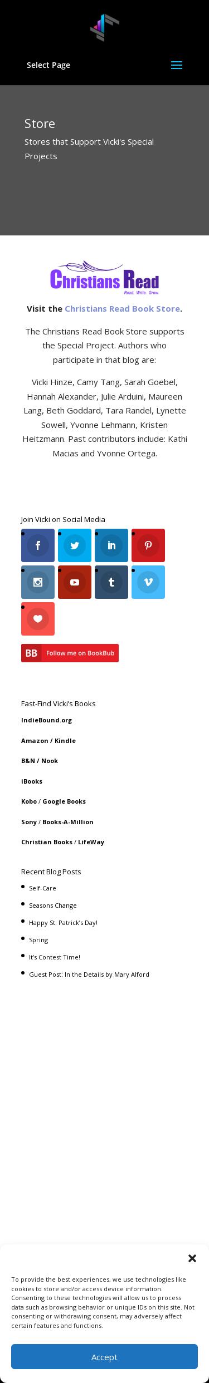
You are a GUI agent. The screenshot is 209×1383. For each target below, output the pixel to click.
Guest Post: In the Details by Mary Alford (89, 974)
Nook (49, 760)
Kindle (65, 740)
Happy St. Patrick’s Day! (63, 922)
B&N (28, 760)
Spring (38, 940)
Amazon (34, 740)
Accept (104, 1356)
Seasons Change (53, 905)
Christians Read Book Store (122, 308)
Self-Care (42, 888)
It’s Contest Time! (54, 957)
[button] (192, 1258)
